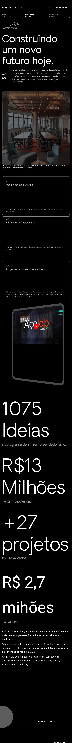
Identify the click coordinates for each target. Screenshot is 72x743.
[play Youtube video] (36, 323)
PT (49, 8)
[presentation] (2, 15)
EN (52, 8)
